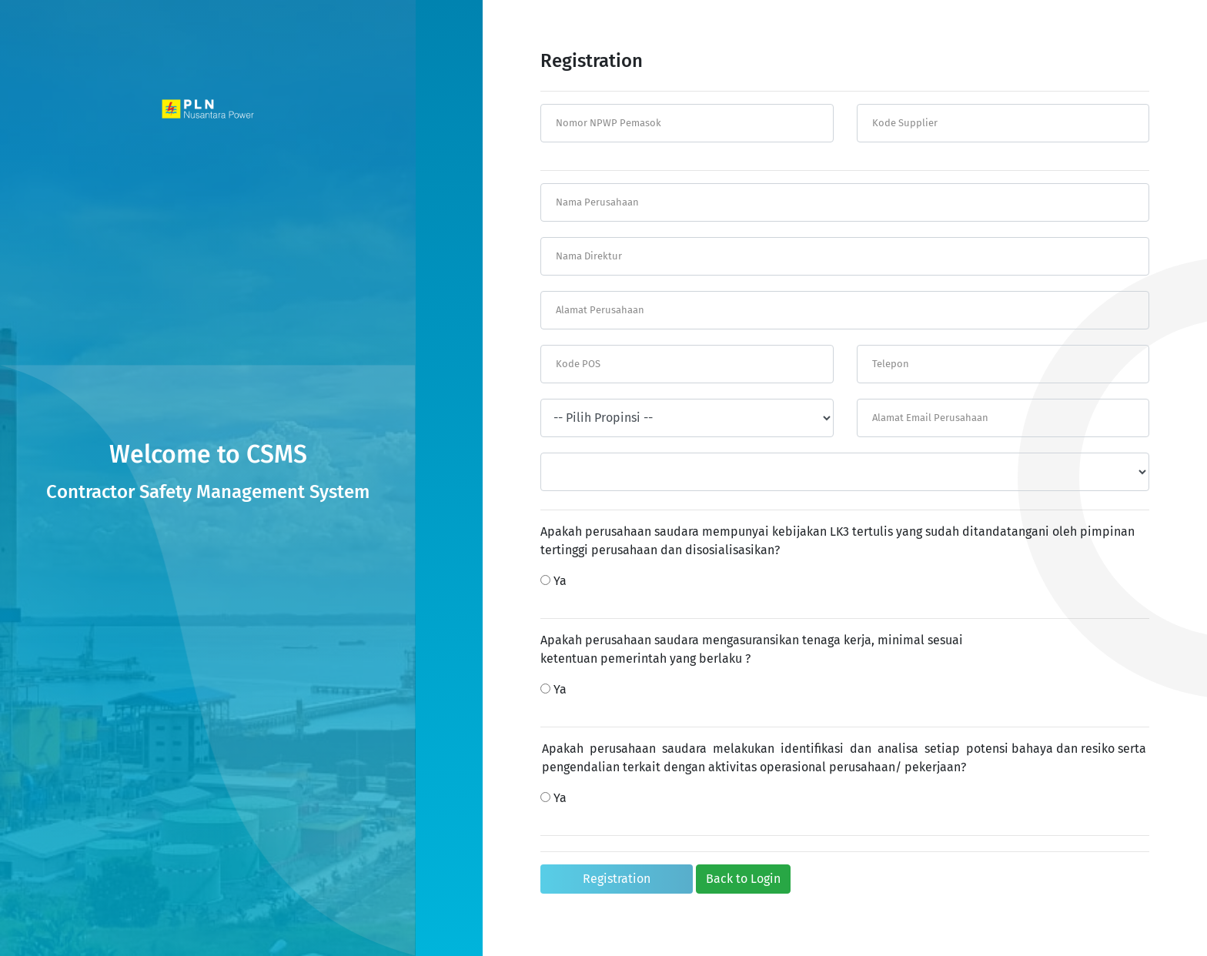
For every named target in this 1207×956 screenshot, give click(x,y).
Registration (616, 878)
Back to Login (743, 878)
